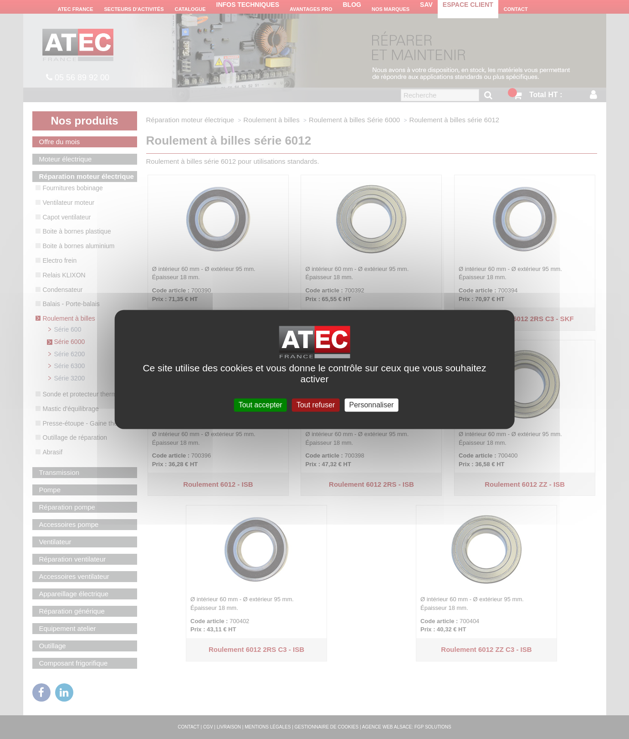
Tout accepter (260, 405)
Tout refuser (316, 405)
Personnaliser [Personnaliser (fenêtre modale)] (371, 405)
